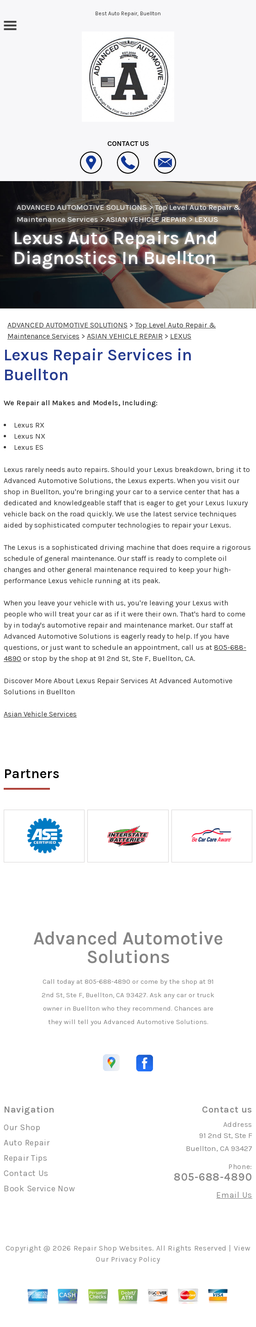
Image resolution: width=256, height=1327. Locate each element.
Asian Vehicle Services (40, 714)
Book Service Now (39, 1188)
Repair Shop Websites (112, 1248)
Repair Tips (26, 1158)
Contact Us (26, 1173)
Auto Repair (27, 1143)
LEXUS (206, 219)
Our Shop (22, 1127)
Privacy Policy (135, 1259)
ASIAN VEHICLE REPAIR (146, 219)
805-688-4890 (107, 981)
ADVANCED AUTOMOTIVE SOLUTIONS (82, 207)
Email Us (234, 1195)
